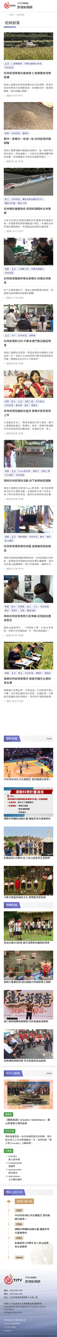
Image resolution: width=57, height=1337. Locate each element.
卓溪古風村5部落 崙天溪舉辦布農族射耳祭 (27, 942)
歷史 (7, 610)
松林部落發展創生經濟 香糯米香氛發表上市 (27, 413)
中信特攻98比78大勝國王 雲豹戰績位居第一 (27, 779)
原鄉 (7, 133)
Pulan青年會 (24, 470)
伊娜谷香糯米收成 (32, 63)
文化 (36, 606)
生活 (7, 63)
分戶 (13, 335)
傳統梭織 (22, 536)
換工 (29, 606)
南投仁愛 (29, 401)
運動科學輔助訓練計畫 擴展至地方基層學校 (27, 818)
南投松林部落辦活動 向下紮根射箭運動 (27, 480)
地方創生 (40, 401)
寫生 (20, 672)
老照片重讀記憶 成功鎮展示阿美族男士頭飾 (27, 982)
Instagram (8, 1330)
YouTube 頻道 (10, 1327)
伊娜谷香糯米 (37, 268)
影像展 (21, 606)
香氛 (26, 405)
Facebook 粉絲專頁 (12, 1323)
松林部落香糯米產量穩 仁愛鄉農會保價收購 (27, 75)
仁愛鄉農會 (16, 63)
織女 (42, 536)
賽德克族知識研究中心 (33, 199)
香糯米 (25, 133)
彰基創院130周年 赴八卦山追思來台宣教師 (27, 858)
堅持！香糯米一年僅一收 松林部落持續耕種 (27, 141)
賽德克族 (31, 610)
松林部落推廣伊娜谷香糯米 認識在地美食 (27, 280)
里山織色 (9, 540)
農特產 (19, 405)
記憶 (22, 610)
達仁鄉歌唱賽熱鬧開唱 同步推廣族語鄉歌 (26, 1021)
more (19, 1257)
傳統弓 (36, 470)
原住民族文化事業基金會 (15, 1320)
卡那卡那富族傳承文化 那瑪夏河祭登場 (25, 897)
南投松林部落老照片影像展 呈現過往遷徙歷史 (27, 618)
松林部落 (9, 67)
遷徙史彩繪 (10, 203)
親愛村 (39, 672)
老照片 (14, 610)
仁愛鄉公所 (23, 268)
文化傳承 (9, 474)
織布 (49, 536)
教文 (7, 199)
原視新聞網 (24, 7)
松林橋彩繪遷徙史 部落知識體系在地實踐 (27, 211)
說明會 (32, 335)
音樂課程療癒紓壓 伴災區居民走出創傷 (25, 1060)
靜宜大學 (22, 203)
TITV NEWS (23, 3)
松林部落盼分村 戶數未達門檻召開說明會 (27, 343)
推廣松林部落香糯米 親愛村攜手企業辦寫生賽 (27, 680)
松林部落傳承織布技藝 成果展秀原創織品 (27, 548)
